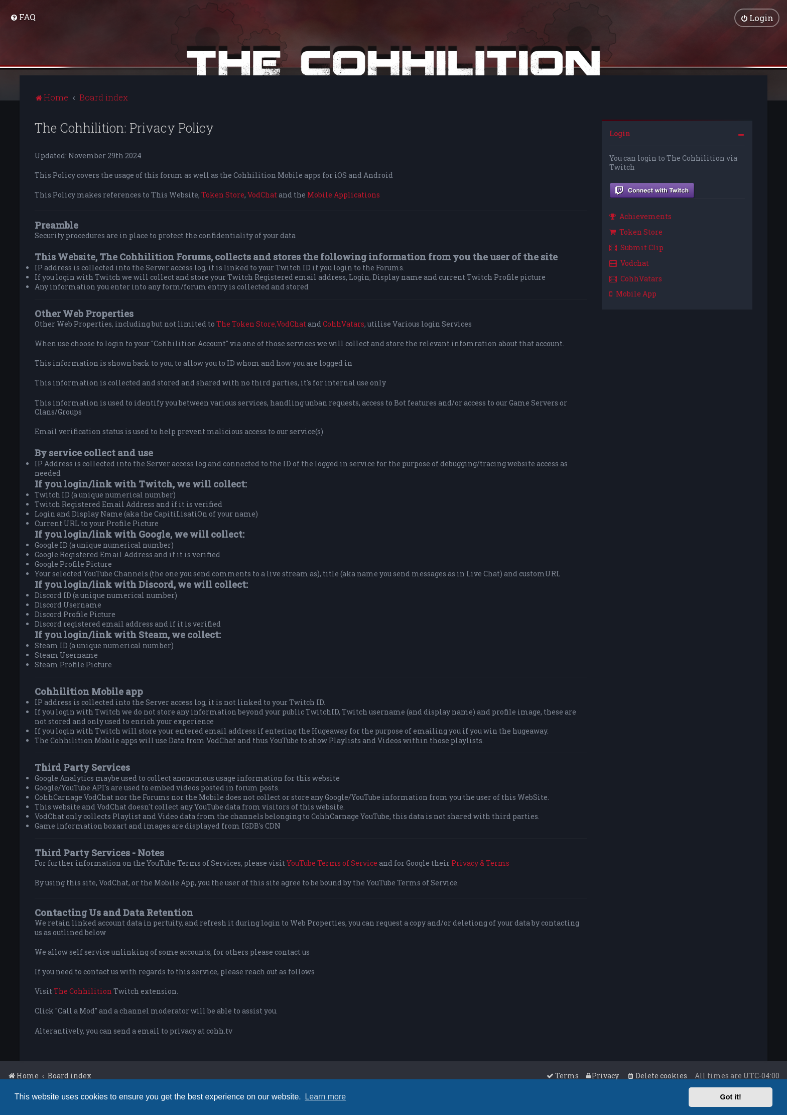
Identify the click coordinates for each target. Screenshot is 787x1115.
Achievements (640, 216)
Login (619, 133)
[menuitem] (23, 17)
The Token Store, (246, 323)
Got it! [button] (730, 1097)
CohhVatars (343, 323)
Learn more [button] (325, 1096)
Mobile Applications (343, 194)
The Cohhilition (83, 990)
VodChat (262, 194)
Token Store (222, 194)
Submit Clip (636, 247)
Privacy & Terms (480, 862)
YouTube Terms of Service (332, 862)
